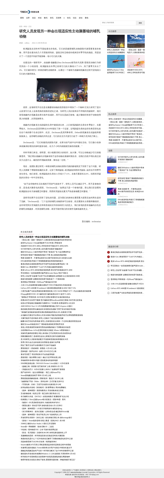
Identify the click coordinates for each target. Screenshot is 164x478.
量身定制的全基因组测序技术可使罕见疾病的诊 (129, 252)
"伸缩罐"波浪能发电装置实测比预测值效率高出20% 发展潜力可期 (46, 312)
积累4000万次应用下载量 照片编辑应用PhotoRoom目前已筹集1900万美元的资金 (51, 300)
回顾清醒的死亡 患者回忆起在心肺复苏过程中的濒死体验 (43, 336)
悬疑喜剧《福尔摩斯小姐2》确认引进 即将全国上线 (41, 357)
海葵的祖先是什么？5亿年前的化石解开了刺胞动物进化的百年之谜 (47, 439)
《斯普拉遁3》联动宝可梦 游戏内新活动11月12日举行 (41, 405)
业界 (28, 18)
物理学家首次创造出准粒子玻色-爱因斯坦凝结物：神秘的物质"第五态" (48, 460)
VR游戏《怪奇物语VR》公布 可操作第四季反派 (39, 430)
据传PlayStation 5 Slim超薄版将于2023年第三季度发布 (41, 243)
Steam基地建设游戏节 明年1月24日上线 (36, 375)
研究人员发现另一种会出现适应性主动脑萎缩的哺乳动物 (44, 237)
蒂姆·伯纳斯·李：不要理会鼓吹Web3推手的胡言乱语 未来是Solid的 (46, 258)
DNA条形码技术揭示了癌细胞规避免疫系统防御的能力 (42, 261)
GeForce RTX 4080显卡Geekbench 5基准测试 (127, 288)
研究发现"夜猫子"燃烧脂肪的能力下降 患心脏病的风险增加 (44, 255)
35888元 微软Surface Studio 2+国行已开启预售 (38, 424)
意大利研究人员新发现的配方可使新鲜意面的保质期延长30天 (44, 339)
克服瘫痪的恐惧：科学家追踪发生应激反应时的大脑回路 (43, 436)
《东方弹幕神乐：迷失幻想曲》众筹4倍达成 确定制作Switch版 (45, 412)
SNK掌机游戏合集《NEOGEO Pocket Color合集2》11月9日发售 (45, 363)
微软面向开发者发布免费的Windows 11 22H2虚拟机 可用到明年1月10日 (48, 454)
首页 (20, 26)
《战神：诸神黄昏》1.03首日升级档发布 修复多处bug (41, 408)
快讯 (69, 18)
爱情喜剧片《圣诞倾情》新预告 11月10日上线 (38, 348)
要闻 (22, 18)
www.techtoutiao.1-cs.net (78, 472)
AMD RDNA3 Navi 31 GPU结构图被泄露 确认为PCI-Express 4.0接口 (46, 306)
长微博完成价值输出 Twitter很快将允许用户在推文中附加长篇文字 (46, 448)
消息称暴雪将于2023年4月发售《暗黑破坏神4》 (39, 442)
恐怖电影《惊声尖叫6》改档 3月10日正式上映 (38, 351)
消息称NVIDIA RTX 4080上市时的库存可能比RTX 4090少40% (44, 246)
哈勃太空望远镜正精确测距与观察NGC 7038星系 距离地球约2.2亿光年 (48, 303)
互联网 (58, 18)
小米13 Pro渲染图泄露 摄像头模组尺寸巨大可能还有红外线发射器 (46, 285)
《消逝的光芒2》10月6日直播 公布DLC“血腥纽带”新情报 (43, 369)
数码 (45, 18)
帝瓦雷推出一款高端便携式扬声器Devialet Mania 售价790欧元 (44, 273)
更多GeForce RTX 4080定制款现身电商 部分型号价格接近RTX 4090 (46, 270)
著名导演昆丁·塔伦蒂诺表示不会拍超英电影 (38, 354)
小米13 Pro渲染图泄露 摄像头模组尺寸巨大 (127, 284)
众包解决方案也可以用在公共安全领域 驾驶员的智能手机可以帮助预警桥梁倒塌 (52, 315)
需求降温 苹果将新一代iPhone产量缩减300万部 (39, 282)
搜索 (140, 23)
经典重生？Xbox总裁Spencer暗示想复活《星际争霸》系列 (43, 399)
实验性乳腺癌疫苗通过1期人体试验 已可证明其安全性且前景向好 (46, 333)
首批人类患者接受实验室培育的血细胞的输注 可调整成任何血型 (45, 327)
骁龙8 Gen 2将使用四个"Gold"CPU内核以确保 (128, 257)
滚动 (80, 18)
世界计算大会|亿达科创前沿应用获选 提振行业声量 (40, 342)
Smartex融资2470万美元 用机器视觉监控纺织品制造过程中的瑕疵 (46, 445)
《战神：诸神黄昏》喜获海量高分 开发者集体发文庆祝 (42, 390)
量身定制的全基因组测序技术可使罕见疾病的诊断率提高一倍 (44, 264)
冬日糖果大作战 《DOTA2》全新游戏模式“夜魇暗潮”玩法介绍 (45, 396)
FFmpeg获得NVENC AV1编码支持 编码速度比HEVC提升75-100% (46, 294)
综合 (74, 18)
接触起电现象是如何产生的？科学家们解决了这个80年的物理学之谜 (47, 451)
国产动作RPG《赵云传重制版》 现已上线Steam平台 (41, 372)
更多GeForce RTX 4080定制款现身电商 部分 (127, 261)
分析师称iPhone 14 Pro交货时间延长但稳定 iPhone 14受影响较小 (45, 330)
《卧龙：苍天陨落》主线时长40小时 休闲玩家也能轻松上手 (44, 433)
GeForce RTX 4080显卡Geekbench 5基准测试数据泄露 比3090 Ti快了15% (48, 288)
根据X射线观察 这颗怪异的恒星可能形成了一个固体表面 (43, 279)
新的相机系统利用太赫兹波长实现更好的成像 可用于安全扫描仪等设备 (48, 309)
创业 (34, 18)
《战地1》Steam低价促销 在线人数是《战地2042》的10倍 (43, 421)
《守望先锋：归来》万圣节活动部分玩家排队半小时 (41, 384)
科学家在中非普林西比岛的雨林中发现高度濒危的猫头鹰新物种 (45, 457)
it (64, 18)
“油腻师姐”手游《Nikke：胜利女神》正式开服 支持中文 (42, 381)
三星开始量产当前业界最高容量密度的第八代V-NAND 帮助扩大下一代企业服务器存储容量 (56, 291)
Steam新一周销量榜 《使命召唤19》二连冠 (37, 427)
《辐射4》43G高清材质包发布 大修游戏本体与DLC (40, 402)
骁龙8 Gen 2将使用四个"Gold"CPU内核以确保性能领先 (42, 267)
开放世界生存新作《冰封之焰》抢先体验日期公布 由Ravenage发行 (46, 418)
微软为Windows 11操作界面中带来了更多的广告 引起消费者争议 (45, 252)
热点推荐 (112, 114)
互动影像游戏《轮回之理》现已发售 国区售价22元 (40, 393)
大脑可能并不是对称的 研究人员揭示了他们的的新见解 (42, 318)
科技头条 (68, 474)
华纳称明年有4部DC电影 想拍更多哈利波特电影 (39, 360)
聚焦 (86, 18)
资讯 (51, 18)
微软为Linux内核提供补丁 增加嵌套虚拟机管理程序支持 (42, 324)
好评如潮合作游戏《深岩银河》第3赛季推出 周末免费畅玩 (43, 387)
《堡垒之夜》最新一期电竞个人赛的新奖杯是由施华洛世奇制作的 (46, 240)
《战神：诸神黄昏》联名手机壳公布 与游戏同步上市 (41, 415)
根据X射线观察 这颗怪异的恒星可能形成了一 (128, 275)
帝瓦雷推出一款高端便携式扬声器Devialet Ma (128, 266)
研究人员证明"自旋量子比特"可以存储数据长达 (129, 270)
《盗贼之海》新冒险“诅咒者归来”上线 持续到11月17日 (42, 366)
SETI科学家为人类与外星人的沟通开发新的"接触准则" (42, 249)
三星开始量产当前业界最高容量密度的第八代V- (129, 293)
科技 (40, 18)
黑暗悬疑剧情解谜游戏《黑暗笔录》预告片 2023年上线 (42, 378)
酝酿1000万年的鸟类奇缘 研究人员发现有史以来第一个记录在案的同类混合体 (51, 321)
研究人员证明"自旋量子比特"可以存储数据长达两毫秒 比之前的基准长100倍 (50, 276)
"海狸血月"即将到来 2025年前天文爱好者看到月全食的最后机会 (45, 297)
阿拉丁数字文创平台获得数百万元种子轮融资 (38, 345)
